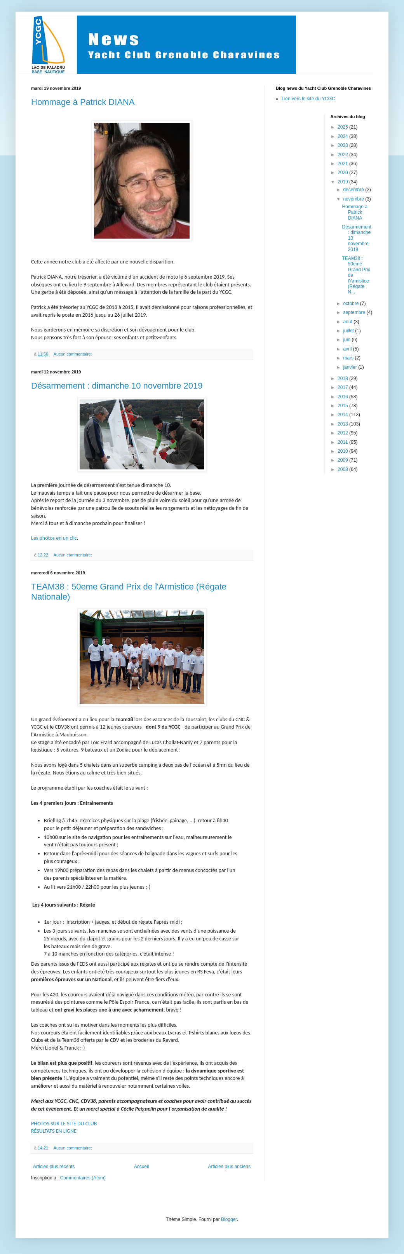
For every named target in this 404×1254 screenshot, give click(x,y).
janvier (350, 367)
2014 (343, 414)
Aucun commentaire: (73, 354)
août (348, 321)
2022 (343, 154)
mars (349, 358)
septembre (354, 312)
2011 (343, 442)
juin (347, 339)
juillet (349, 330)
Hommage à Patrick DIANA (83, 102)
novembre (354, 199)
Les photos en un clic (54, 538)
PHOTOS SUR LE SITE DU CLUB (64, 1123)
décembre (354, 189)
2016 (343, 396)
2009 (343, 460)
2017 (343, 387)
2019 (343, 182)
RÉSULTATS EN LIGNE (54, 1131)
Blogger (229, 1219)
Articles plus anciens (229, 1166)
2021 (343, 163)
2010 (343, 451)
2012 (343, 433)
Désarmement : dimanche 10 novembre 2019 (116, 386)
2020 (343, 172)
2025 (343, 127)
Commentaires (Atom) (83, 1178)
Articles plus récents (54, 1166)
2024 (343, 136)
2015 (343, 405)
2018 (343, 378)
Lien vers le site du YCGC (308, 98)
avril (348, 349)
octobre (351, 303)
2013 (343, 424)
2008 (343, 469)
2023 (343, 145)
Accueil (141, 1166)
